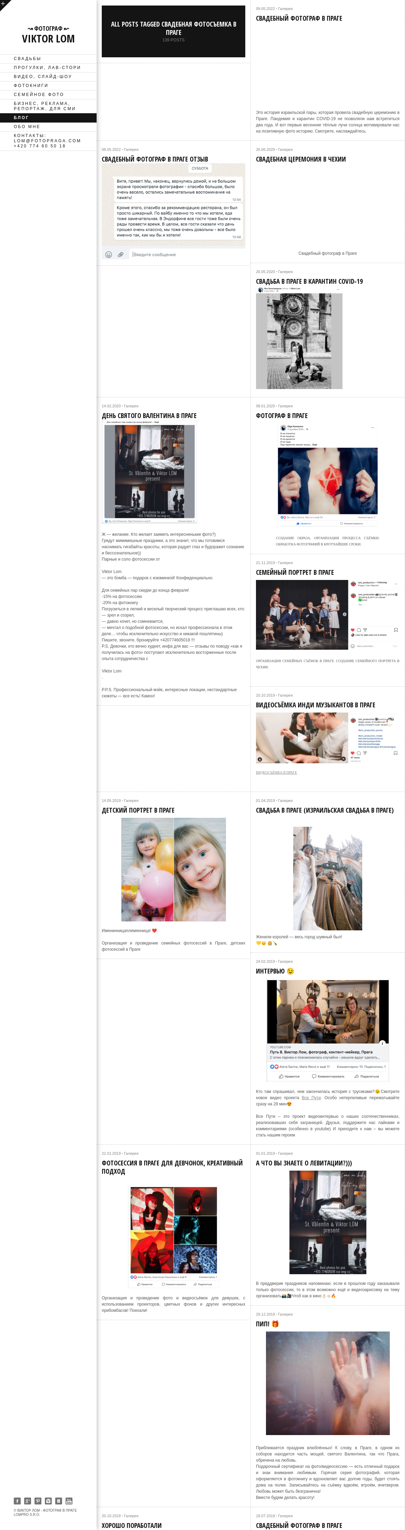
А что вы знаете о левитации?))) (304, 1163)
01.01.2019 (265, 1153)
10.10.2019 (265, 695)
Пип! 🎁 (267, 1323)
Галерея (285, 9)
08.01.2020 (265, 406)
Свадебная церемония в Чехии (301, 159)
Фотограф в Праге (282, 415)
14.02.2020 (111, 406)
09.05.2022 (265, 9)
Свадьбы (27, 58)
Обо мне (27, 126)
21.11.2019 (265, 563)
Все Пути (311, 1097)
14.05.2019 (111, 800)
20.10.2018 (111, 1516)
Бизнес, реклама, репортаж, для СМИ (45, 106)
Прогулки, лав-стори (47, 67)
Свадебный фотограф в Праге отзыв (155, 159)
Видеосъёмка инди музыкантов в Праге (315, 704)
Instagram (48, 1501)
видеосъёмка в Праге (276, 772)
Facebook (17, 1501)
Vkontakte (58, 1501)
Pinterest (37, 1501)
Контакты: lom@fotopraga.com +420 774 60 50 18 (47, 140)
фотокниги (31, 85)
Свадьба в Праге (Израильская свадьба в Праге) (325, 810)
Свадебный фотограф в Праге (299, 18)
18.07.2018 (265, 1516)
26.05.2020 (265, 272)
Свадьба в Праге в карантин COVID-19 (309, 281)
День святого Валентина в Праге (149, 415)
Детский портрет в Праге (138, 810)
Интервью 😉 (275, 971)
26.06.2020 (265, 149)
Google (27, 1501)
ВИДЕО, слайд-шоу (43, 76)
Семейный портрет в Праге (295, 572)
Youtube (69, 1501)
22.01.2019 (111, 1153)
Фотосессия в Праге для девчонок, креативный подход (172, 1167)
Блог (21, 117)
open (5, 5)
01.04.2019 (265, 800)
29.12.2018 (265, 1314)
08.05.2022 (111, 149)
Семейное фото (39, 94)
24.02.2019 (265, 961)
